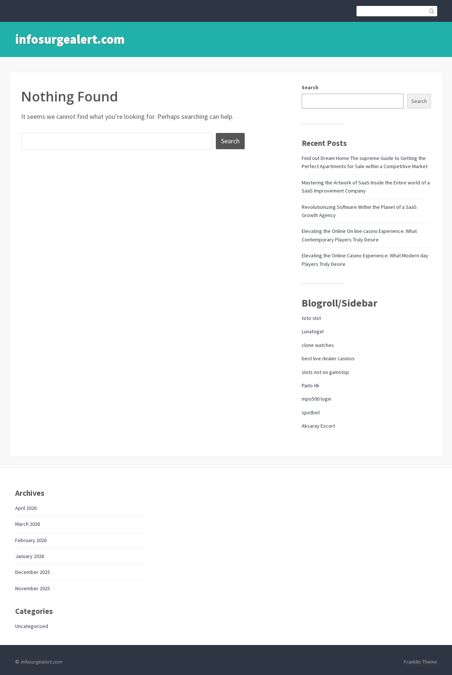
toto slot (311, 318)
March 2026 (27, 524)
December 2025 (32, 572)
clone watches (318, 345)
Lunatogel (313, 331)
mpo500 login (316, 398)
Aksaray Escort (318, 425)
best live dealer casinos (328, 358)
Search (310, 87)
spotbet (311, 412)
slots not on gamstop (325, 372)
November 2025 (32, 588)
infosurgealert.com (70, 39)
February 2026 (31, 540)
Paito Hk (310, 385)
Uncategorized (31, 626)
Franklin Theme (420, 661)
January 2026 (29, 556)
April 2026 (26, 508)
